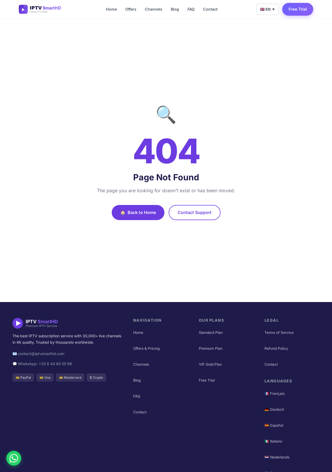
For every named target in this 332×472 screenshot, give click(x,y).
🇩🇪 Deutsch (274, 409)
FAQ (191, 9)
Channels (153, 9)
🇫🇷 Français (274, 393)
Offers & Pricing (146, 348)
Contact (210, 9)
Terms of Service (279, 332)
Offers (130, 9)
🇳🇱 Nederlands (276, 457)
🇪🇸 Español (273, 425)
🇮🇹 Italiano (273, 441)
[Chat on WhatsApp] (13, 458)
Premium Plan (210, 348)
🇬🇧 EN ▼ (267, 9)
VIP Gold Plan (210, 364)
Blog (175, 9)
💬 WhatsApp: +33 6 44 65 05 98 (42, 363)
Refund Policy (276, 348)
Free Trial (298, 9)
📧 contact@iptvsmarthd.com (38, 353)
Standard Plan (211, 332)
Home (111, 9)
